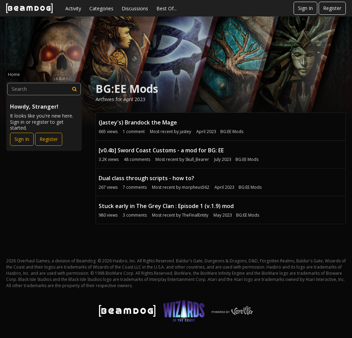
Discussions (135, 8)
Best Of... (166, 8)
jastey (185, 131)
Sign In (305, 8)
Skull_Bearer (197, 159)
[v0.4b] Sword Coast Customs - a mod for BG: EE (161, 150)
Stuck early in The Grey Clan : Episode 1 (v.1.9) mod (166, 206)
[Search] (74, 89)
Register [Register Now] (49, 139)
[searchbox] (44, 89)
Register (332, 8)
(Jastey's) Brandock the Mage (138, 122)
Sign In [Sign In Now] (21, 139)
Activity (73, 8)
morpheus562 (195, 187)
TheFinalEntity (195, 215)
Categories (101, 8)
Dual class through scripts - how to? (146, 178)
